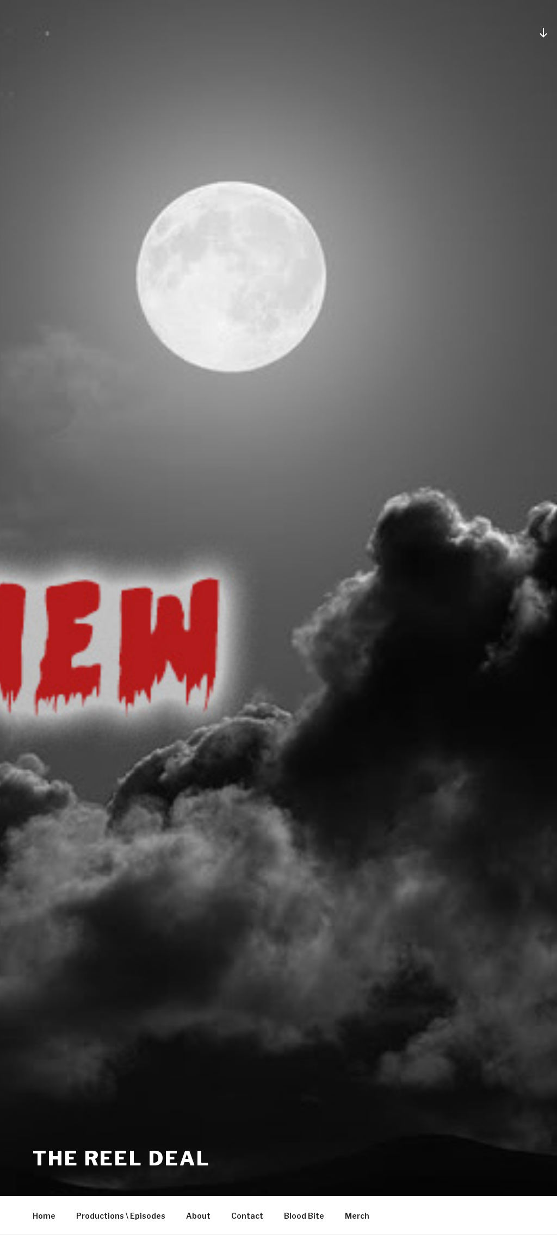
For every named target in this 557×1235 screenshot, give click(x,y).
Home (44, 1215)
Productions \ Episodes (120, 1215)
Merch (357, 1215)
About (198, 1215)
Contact (247, 1215)
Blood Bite (304, 1215)
